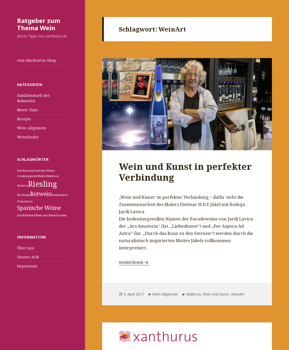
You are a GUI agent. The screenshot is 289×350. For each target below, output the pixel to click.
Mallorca (193, 294)
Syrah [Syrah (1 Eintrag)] (21, 215)
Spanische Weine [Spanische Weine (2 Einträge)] (39, 207)
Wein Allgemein (31, 127)
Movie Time (27, 109)
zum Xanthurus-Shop (36, 60)
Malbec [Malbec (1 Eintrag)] (42, 176)
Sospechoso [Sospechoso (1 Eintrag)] (25, 201)
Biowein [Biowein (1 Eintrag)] (28, 170)
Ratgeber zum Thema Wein (38, 24)
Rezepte (24, 118)
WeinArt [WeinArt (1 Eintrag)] (30, 215)
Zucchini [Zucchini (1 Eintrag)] (61, 215)
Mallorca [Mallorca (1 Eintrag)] (53, 176)
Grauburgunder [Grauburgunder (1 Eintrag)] (27, 176)
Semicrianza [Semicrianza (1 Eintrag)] (59, 195)
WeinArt (238, 294)
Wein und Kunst (216, 294)
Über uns (25, 247)
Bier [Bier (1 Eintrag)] (20, 170)
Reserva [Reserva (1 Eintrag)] (22, 185)
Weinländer (28, 136)
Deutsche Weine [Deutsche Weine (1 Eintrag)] (44, 170)
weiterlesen (134, 262)
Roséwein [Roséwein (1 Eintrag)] (23, 195)
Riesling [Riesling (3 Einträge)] (42, 184)
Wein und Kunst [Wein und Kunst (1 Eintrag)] (45, 215)
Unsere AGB (28, 256)
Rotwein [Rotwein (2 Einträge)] (41, 193)
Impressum (27, 266)
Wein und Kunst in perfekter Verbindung (185, 171)
